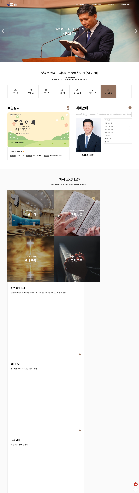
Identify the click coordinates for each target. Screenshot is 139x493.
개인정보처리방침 (12, 478)
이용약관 (21, 478)
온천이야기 (80, 4)
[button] (67, 56)
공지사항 (27, 478)
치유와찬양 (110, 4)
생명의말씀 (96, 4)
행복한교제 (125, 4)
